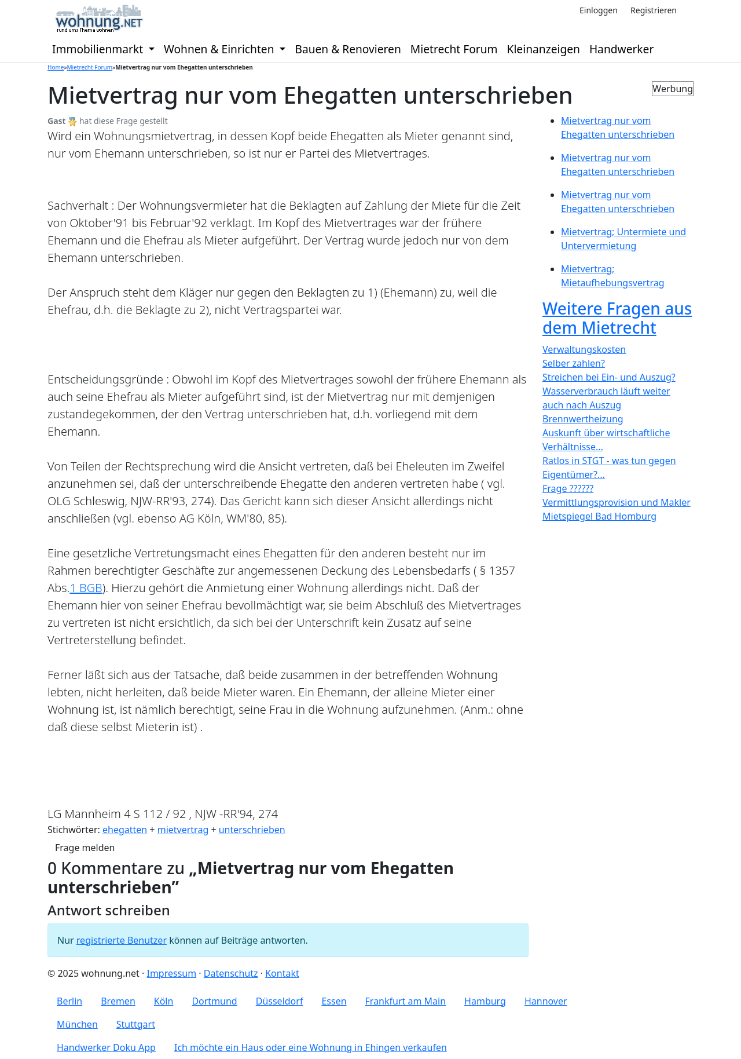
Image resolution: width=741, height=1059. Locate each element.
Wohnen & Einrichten (220, 49)
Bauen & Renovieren (348, 49)
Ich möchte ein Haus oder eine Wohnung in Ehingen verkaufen (310, 1047)
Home (55, 67)
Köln (164, 1001)
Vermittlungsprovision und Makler (616, 502)
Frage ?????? (567, 488)
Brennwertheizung (582, 418)
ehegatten (124, 829)
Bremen (118, 1001)
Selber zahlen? (573, 363)
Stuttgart (135, 1024)
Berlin (69, 1001)
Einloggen (598, 10)
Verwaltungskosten (584, 349)
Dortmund (214, 1001)
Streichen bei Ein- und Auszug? (609, 377)
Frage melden (85, 847)
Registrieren (653, 10)
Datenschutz (231, 973)
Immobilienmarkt (99, 49)
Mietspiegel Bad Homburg (599, 516)
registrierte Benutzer (121, 940)
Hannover (545, 1001)
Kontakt (282, 973)
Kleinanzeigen (543, 49)
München (77, 1024)
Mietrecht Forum (454, 49)
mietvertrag (183, 829)
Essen (333, 1001)
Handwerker (621, 49)
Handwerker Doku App (106, 1047)
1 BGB (85, 588)
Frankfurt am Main (405, 1001)
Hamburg (485, 1001)
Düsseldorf (279, 1001)
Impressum (171, 973)
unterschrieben (252, 829)
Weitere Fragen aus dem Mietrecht (617, 318)
